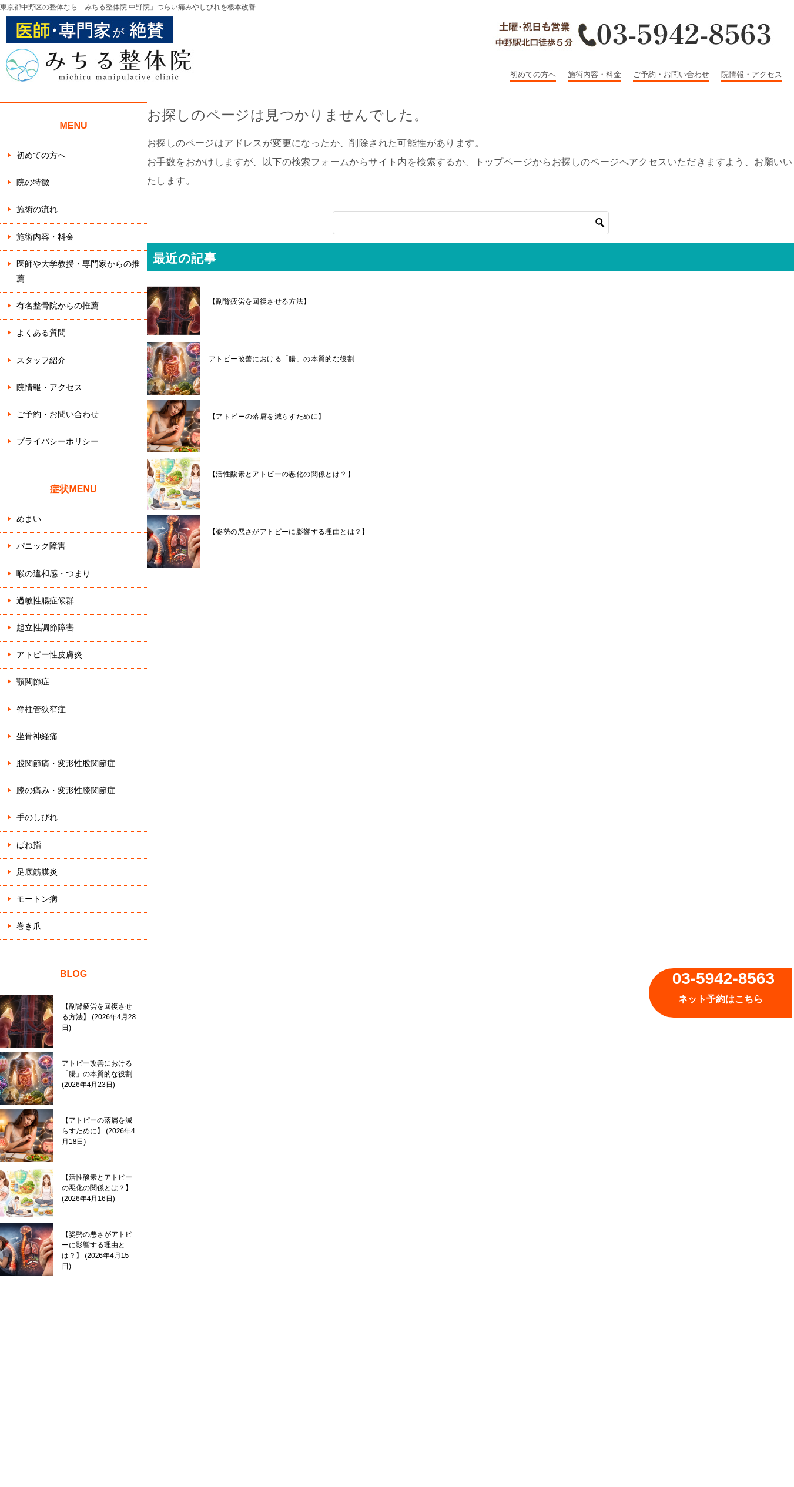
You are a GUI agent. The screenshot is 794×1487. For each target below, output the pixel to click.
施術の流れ (37, 209)
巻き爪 (28, 926)
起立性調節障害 (45, 627)
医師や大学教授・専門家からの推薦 (78, 271)
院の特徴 (32, 182)
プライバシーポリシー (57, 441)
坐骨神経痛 (37, 736)
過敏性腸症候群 (45, 600)
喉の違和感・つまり (53, 573)
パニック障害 (41, 546)
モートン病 (37, 899)
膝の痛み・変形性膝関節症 (65, 790)
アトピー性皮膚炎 (49, 654)
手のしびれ (37, 817)
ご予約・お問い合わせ (671, 74)
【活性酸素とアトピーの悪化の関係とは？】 (281, 474)
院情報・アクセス (751, 74)
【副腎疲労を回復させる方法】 (260, 301)
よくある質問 (41, 332)
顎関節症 (32, 681)
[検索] (471, 222)
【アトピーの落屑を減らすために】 (267, 416)
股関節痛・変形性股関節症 (65, 763)
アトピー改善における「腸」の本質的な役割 (281, 359)
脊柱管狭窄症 (41, 709)
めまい (28, 518)
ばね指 (28, 845)
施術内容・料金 (594, 74)
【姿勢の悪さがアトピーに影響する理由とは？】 (289, 532)
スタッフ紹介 (41, 360)
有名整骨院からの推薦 (57, 305)
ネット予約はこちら (720, 999)
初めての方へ (533, 74)
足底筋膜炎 (37, 872)
